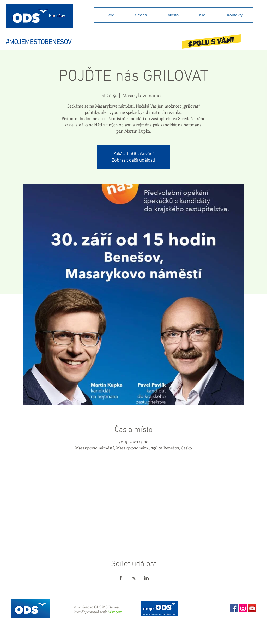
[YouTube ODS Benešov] (252, 608)
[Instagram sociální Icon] (243, 608)
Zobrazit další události (133, 160)
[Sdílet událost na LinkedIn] (146, 578)
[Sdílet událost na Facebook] (120, 578)
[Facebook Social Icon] (234, 608)
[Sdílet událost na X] (133, 578)
